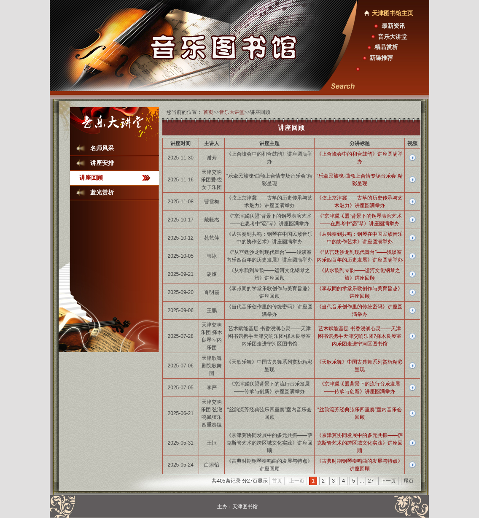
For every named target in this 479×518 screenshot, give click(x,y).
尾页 (409, 481)
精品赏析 (386, 47)
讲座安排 (102, 163)
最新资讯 (393, 26)
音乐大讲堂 (392, 37)
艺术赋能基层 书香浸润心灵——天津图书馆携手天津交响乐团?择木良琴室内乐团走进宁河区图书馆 (360, 336)
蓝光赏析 (102, 192)
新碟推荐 (381, 58)
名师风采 (102, 148)
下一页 (388, 481)
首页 (208, 112)
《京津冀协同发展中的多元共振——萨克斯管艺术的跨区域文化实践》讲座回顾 (360, 442)
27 (371, 481)
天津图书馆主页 (392, 13)
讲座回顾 (91, 178)
